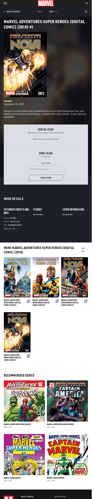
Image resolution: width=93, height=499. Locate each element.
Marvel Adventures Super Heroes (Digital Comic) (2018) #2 (70, 302)
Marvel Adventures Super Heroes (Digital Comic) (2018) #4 (12, 302)
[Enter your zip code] (46, 169)
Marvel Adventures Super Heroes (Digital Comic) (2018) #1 (12, 357)
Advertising (60, 497)
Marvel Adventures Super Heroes (17, 424)
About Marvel (27, 497)
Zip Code (45, 163)
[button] (4, 3)
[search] (87, 3)
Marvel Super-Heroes (55, 478)
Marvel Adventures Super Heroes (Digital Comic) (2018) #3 (41, 302)
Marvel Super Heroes (12, 478)
